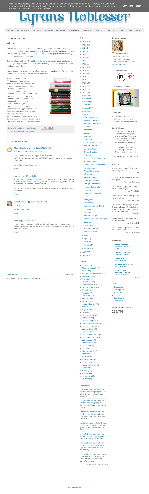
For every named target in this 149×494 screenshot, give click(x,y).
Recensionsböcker (88, 365)
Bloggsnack (86, 276)
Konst (84, 307)
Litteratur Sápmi (87, 329)
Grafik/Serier (86, 296)
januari (87, 248)
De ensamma (89, 203)
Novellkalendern (74, 30)
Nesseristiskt (88, 225)
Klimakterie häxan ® (122, 253)
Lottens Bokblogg (122, 258)
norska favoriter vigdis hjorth (91, 392)
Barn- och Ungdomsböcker (91, 274)
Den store (87, 212)
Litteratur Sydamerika (89, 335)
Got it (138, 6)
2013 (84, 83)
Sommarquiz (88, 127)
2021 (84, 58)
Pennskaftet (88, 209)
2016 (84, 73)
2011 (84, 89)
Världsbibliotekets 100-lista (93, 143)
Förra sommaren (90, 168)
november (88, 98)
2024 (84, 48)
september (88, 105)
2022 (84, 54)
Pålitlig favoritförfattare (92, 184)
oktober (87, 102)
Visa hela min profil (119, 65)
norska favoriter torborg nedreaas (92, 436)
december (88, 95)
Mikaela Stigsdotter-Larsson (24, 148)
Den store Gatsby (90, 149)
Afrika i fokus (88, 190)
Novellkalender (87, 359)
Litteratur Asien (87, 318)
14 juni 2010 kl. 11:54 (27, 221)
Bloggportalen (119, 287)
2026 (84, 42)
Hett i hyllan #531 (121, 266)
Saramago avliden (90, 162)
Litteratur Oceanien (89, 326)
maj (86, 235)
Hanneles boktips (86, 401)
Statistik (85, 371)
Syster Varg (88, 222)
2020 (84, 61)
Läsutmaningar (30, 131)
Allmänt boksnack (88, 268)
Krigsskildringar (87, 310)
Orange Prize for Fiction (92, 193)
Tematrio (85, 373)
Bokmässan (86, 282)
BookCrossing (119, 298)
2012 (84, 86)
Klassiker (85, 301)
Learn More (128, 6)
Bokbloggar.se (119, 290)
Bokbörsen (118, 293)
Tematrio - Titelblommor (92, 124)
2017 (84, 70)
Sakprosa (85, 368)
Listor (84, 312)
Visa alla (137, 277)
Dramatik (85, 290)
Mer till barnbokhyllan (91, 120)
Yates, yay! (88, 136)
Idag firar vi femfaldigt (122, 254)
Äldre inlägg (69, 275)
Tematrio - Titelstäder (91, 228)
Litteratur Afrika (19, 131)
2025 (84, 45)
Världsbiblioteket (23, 30)
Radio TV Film (87, 362)
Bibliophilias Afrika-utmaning (39, 61)
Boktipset (117, 295)
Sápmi (129, 30)
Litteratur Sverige (88, 332)
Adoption (85, 265)
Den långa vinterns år (122, 274)
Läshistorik (99, 30)
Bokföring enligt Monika (124, 264)
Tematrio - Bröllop (90, 146)
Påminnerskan (89, 174)
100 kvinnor (37, 30)
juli (85, 111)
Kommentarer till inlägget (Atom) (31, 278)
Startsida (41, 275)
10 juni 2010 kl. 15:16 (28, 176)
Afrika (86, 197)
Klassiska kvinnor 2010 (92, 187)
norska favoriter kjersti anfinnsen (92, 414)
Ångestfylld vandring (91, 171)
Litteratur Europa (88, 321)
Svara (16, 168)
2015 (84, 77)
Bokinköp (85, 279)
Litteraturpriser (87, 340)
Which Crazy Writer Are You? (94, 158)
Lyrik (83, 348)
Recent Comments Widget (100, 464)
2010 (84, 93)
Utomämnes (86, 379)
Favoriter (10, 30)
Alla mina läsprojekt (91, 117)
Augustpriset (60, 30)
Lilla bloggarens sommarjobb (94, 165)
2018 (84, 67)
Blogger (78, 487)
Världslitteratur (119, 301)
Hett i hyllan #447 (121, 260)
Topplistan (87, 30)
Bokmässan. (39, 54)
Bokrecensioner (87, 285)
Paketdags (88, 139)
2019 (84, 64)
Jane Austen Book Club (92, 231)
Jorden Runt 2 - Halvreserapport (95, 219)
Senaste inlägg (13, 275)
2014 (84, 80)
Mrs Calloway (85, 423)
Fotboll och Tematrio (91, 181)
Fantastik (85, 293)
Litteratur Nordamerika (90, 323)
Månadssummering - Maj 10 (94, 206)
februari (87, 245)
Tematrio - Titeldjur (90, 177)
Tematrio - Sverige (90, 216)
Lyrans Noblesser (20, 202)
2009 (84, 252)
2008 (84, 255)
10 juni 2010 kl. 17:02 (39, 202)
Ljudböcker (86, 346)
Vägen (86, 133)
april (86, 239)
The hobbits (88, 130)
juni (85, 114)
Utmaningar (86, 376)
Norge (138, 30)
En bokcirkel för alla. (61, 64)
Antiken (121, 30)
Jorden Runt (110, 30)
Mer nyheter (88, 200)
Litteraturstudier (87, 343)
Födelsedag (88, 155)
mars (86, 242)
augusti (87, 108)
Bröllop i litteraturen (91, 152)
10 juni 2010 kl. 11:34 (44, 148)
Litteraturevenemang (89, 337)
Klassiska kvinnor (88, 304)
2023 (84, 51)
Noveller (85, 357)
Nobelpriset (48, 30)
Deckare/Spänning (88, 287)
